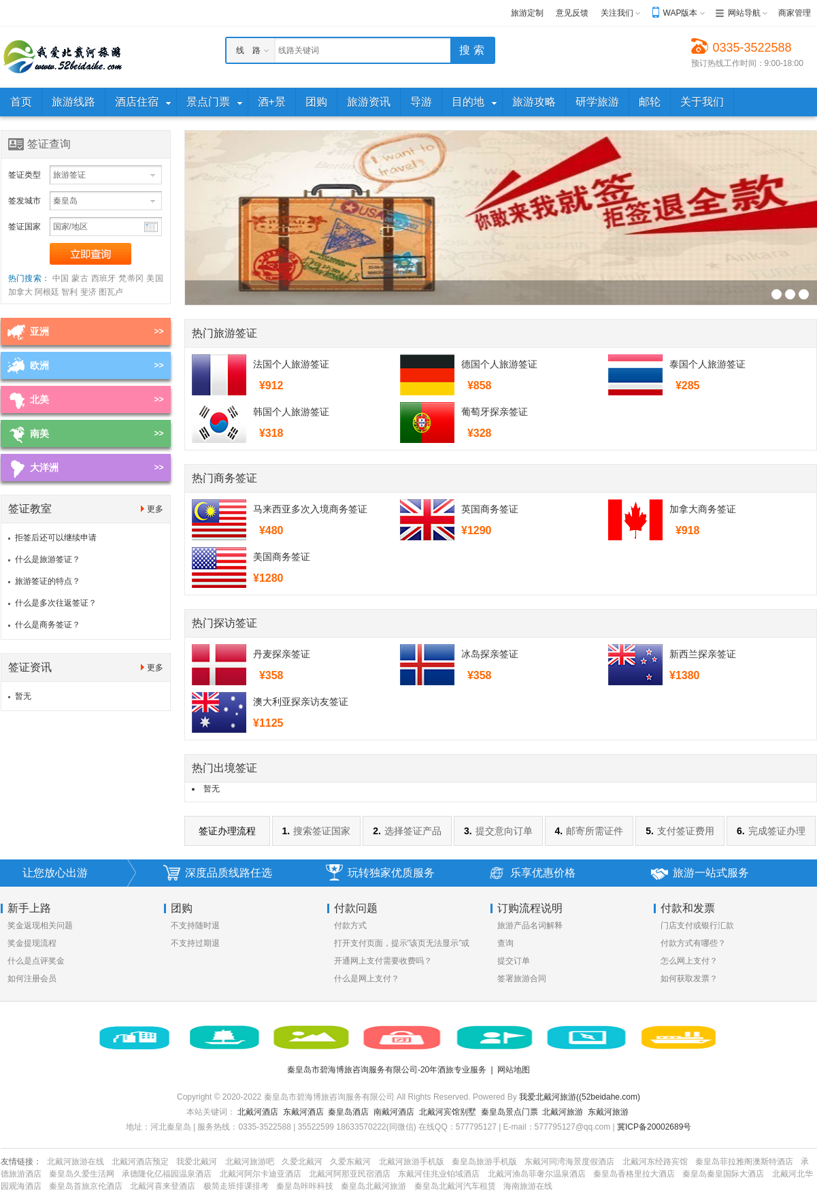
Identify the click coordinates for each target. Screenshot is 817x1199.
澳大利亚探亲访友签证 (300, 701)
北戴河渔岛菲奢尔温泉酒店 (537, 1174)
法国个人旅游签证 (291, 364)
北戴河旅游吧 (249, 1161)
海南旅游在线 (527, 1186)
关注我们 (617, 13)
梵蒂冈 (131, 278)
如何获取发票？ (689, 978)
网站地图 (513, 1069)
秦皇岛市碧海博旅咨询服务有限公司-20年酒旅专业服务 (386, 1069)
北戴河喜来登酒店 (162, 1186)
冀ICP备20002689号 (654, 1127)
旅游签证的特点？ (47, 581)
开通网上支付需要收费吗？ (383, 961)
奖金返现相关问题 (40, 925)
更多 (155, 509)
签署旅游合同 (521, 978)
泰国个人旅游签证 (707, 364)
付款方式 (350, 925)
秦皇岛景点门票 (509, 1112)
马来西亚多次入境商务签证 (310, 509)
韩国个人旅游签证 (291, 411)
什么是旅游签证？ (47, 559)
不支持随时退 (195, 925)
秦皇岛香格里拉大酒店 (634, 1174)
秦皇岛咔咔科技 (304, 1186)
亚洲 (39, 331)
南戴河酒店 (393, 1112)
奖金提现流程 (31, 943)
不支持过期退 (195, 943)
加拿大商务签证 (702, 509)
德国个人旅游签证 (499, 364)
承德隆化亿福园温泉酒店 (167, 1174)
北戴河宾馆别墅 (447, 1112)
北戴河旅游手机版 (411, 1161)
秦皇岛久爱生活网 (81, 1174)
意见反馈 (572, 13)
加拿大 (20, 292)
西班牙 (103, 278)
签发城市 (24, 201)
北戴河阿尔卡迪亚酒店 (260, 1174)
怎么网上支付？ (689, 961)
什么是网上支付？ (366, 978)
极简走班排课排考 (236, 1186)
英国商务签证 (489, 509)
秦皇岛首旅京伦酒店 (85, 1186)
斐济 (88, 292)
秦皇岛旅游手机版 (484, 1161)
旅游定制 (527, 13)
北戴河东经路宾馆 (655, 1161)
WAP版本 (680, 13)
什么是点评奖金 (36, 961)
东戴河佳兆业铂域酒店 (439, 1174)
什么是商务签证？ (47, 624)
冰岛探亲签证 (489, 653)
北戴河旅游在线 (75, 1161)
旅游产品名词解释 (530, 925)
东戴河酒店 (303, 1112)
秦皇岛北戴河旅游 (373, 1186)
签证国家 (24, 226)
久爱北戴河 (302, 1161)
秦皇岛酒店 (348, 1112)
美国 (154, 278)
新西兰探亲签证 (702, 653)
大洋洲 (44, 467)
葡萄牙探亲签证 (494, 411)
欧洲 (39, 365)
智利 (69, 292)
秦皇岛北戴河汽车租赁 (455, 1186)
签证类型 (24, 175)
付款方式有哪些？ (693, 943)
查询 (505, 943)
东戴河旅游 (608, 1112)
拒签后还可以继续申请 (56, 537)
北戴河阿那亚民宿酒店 (349, 1174)
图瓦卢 (111, 292)
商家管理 (794, 13)
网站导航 (744, 13)
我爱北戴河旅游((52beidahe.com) (579, 1097)
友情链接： (21, 1161)
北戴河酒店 (257, 1112)
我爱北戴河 (196, 1161)
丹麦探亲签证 (281, 653)
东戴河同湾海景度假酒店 (569, 1161)
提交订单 (513, 961)
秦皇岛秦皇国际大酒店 (723, 1174)
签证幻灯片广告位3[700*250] (776, 294)
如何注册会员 (31, 978)
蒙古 (79, 278)
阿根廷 (47, 292)
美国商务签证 (281, 556)
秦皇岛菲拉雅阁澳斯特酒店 (744, 1161)
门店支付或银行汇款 (697, 925)
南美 (39, 433)
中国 (60, 278)
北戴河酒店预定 (140, 1161)
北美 (39, 399)
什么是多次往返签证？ (56, 603)
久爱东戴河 (350, 1161)
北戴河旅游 (562, 1112)
